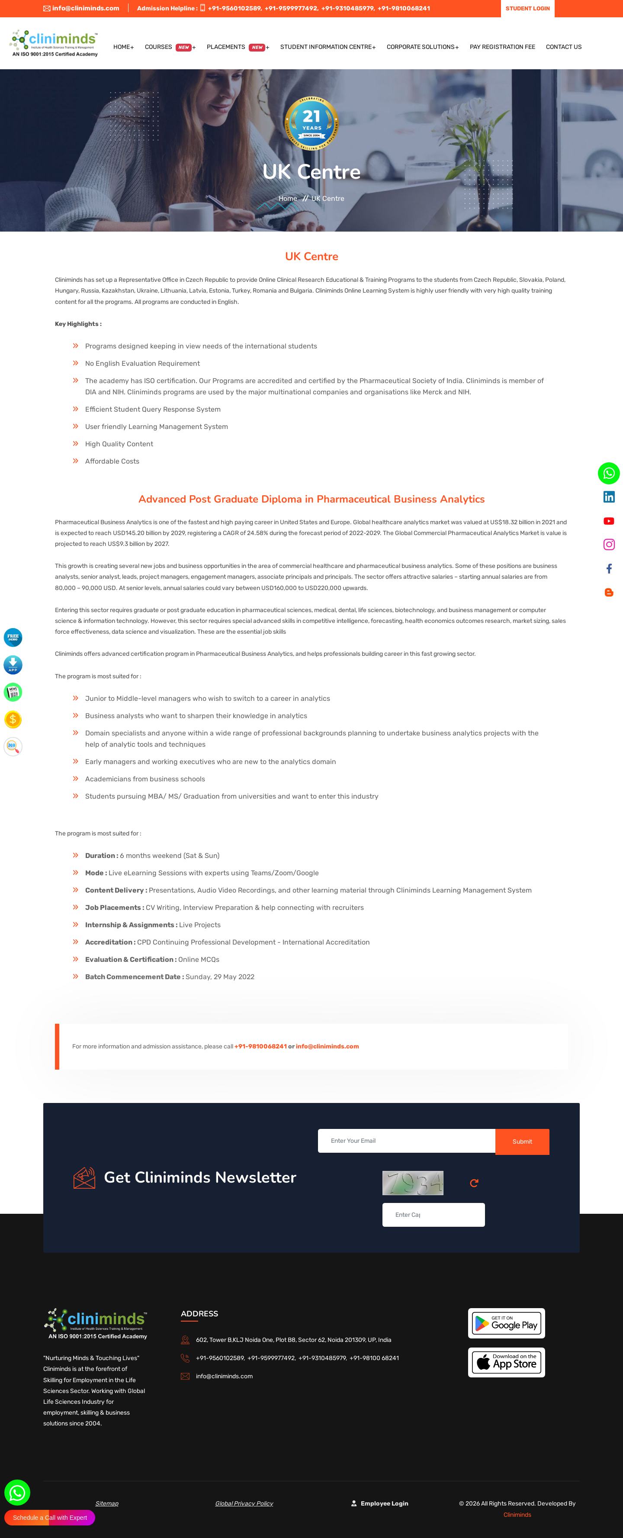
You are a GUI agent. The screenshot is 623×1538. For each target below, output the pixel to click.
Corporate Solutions (421, 47)
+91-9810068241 (404, 8)
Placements (236, 47)
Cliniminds (517, 1515)
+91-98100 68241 (374, 1358)
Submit (522, 1141)
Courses (168, 47)
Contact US (564, 47)
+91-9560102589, (236, 8)
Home (121, 47)
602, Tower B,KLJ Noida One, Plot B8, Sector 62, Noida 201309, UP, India (294, 1340)
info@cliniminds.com (81, 8)
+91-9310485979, (349, 8)
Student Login (528, 8)
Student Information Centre (326, 47)
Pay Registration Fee (502, 47)
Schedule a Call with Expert (50, 1517)
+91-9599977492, (293, 8)
